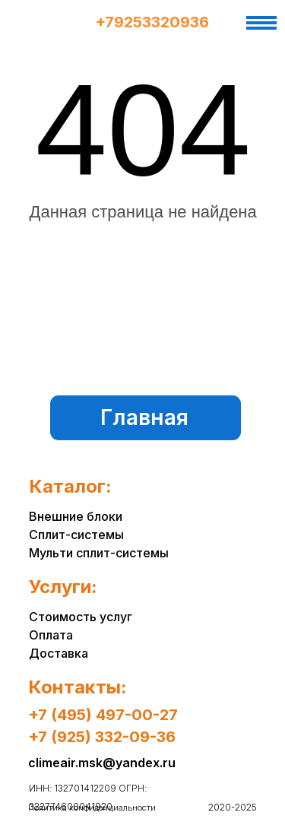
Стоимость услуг (80, 616)
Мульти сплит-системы (99, 552)
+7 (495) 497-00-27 (103, 715)
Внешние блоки (75, 516)
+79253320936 (152, 22)
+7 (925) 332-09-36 (102, 737)
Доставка (58, 653)
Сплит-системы (76, 534)
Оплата (51, 635)
